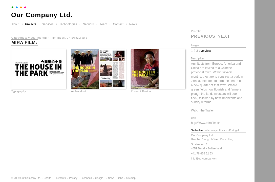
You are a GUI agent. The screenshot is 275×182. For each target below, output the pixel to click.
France (223, 130)
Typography (18, 91)
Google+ (100, 178)
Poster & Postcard (142, 91)
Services (47, 24)
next (224, 36)
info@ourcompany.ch (204, 158)
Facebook (86, 178)
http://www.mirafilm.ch (206, 123)
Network (88, 24)
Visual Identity (38, 37)
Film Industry (59, 37)
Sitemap (131, 178)
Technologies (68, 24)
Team (103, 24)
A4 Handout (78, 91)
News (133, 24)
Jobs (120, 178)
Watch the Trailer (202, 110)
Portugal (234, 130)
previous (203, 36)
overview (205, 51)
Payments (60, 178)
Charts (47, 178)
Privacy (73, 178)
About (15, 24)
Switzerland (79, 37)
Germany (211, 130)
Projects (30, 24)
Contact (118, 24)
